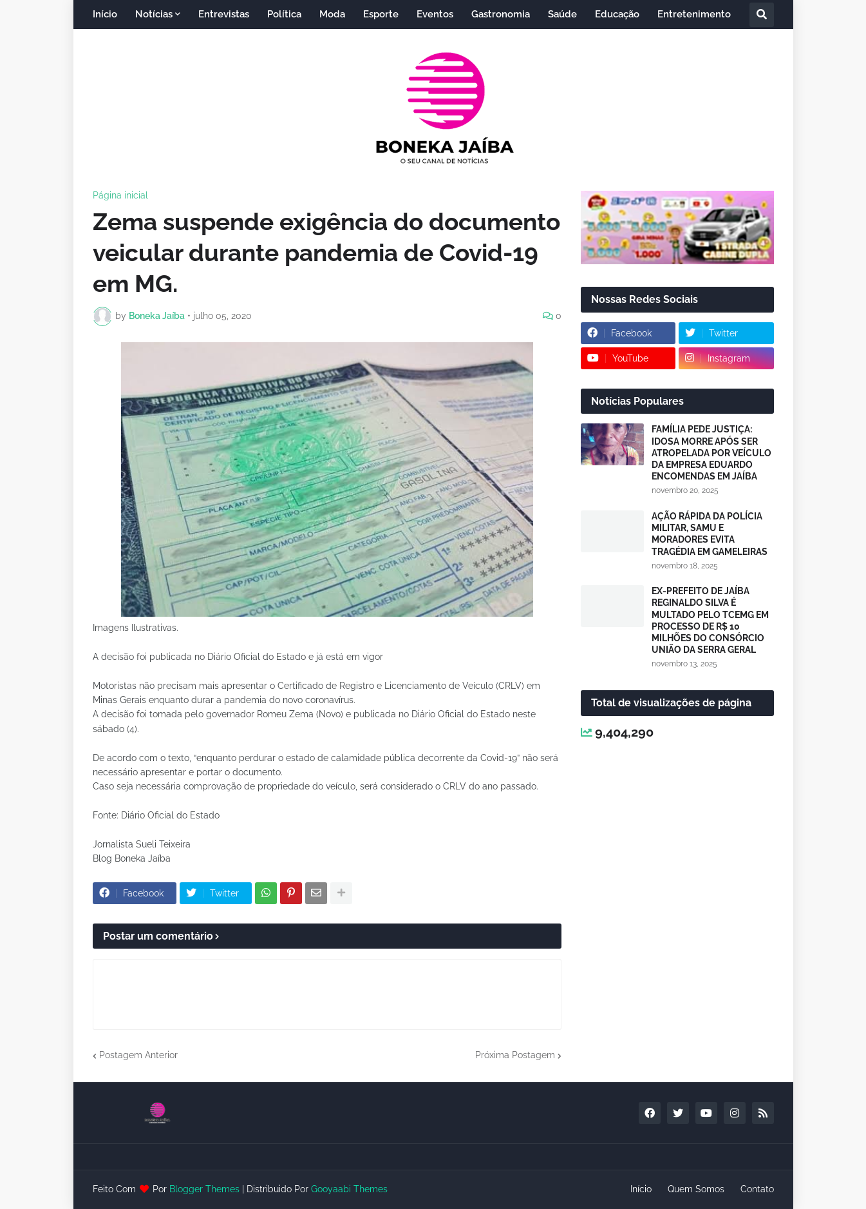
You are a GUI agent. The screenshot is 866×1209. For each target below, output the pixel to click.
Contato (757, 1189)
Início (641, 1189)
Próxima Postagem (515, 1055)
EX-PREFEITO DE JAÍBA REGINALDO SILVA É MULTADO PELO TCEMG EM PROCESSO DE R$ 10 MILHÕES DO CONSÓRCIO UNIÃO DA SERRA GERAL (710, 620)
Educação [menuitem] (617, 14)
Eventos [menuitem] (435, 14)
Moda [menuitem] (332, 14)
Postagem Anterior (138, 1055)
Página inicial (120, 195)
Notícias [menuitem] (154, 14)
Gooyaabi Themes (349, 1189)
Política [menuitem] (284, 14)
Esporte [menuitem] (381, 14)
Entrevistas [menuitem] (223, 14)
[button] (761, 15)
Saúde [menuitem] (562, 14)
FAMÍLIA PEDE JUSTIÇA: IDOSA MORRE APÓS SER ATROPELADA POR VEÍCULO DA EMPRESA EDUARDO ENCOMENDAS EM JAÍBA (711, 452)
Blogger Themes (204, 1189)
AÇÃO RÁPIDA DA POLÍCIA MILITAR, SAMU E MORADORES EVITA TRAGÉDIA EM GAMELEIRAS (709, 534)
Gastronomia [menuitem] (500, 14)
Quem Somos (696, 1189)
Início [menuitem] (105, 14)
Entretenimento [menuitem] (694, 14)
